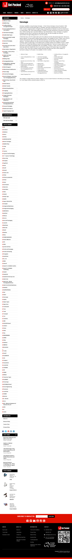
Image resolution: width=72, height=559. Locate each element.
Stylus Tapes (6, 301)
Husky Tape (6, 196)
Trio (4, 316)
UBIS (4, 321)
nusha (4, 411)
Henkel (5, 194)
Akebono (5, 132)
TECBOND (5, 367)
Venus (4, 328)
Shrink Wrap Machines (8, 88)
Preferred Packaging (8, 249)
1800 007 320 (48, 532)
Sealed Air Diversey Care (9, 276)
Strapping (5, 90)
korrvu (4, 218)
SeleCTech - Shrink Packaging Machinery (8, 282)
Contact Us (35, 13)
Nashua (5, 232)
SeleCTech (5, 279)
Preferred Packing (7, 251)
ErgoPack (5, 163)
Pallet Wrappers (7, 67)
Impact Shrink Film (7, 201)
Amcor (4, 134)
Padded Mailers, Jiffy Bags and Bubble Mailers (9, 64)
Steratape (5, 297)
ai (3, 409)
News (22, 13)
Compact (5, 360)
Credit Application (34, 539)
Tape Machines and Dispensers (7, 99)
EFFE (4, 407)
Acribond (5, 129)
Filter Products (7, 115)
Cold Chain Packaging (8, 32)
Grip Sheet (5, 189)
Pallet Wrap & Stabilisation (9, 69)
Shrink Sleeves (6, 83)
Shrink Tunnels (6, 86)
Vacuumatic (6, 362)
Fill (4, 370)
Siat (4, 292)
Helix (4, 191)
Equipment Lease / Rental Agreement (35, 545)
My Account (5, 529)
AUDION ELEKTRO (7, 139)
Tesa (4, 309)
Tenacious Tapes (7, 377)
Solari (4, 294)
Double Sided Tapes (7, 35)
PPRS (4, 244)
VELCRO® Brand (7, 323)
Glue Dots (5, 43)
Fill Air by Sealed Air (7, 177)
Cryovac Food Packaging (9, 153)
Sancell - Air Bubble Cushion (9, 266)
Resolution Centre (6, 534)
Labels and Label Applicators (7, 56)
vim (4, 358)
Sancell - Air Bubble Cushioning (7, 269)
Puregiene (5, 254)
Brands (17, 13)
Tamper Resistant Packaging (7, 96)
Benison (5, 396)
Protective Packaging (8, 74)
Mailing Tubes (6, 58)
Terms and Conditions (34, 529)
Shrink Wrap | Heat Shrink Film (9, 80)
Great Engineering (7, 386)
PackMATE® (6, 355)
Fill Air (4, 175)
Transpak (5, 313)
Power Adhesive (7, 239)
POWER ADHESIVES (7, 237)
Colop (4, 146)
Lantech (5, 222)
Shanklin (5, 287)
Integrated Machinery (8, 206)
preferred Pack (6, 246)
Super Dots (5, 304)
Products (10, 13)
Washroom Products (8, 108)
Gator (4, 182)
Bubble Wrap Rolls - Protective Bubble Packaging (12, 486)
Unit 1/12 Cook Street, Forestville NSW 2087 (50, 538)
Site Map (32, 542)
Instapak (5, 203)
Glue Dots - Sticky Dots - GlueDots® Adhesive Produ (13, 505)
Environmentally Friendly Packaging (9, 38)
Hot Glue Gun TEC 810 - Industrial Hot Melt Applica (12, 496)
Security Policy (33, 537)
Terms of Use (6, 424)
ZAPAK (4, 337)
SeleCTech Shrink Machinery (9, 285)
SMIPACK (5, 344)
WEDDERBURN (6, 335)
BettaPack (5, 347)
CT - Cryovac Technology (9, 156)
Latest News (18, 532)
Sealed (4, 272)
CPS (4, 148)
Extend (5, 170)
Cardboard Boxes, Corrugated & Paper (8, 26)
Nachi (4, 230)
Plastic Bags (6, 71)
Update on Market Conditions (7, 443)
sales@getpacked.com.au (51, 534)
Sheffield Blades (7, 290)
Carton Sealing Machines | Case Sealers (9, 29)
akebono (5, 342)
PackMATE (5, 379)
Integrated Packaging (8, 208)
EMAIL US (57, 3)
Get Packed (6, 184)
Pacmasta (5, 389)
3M (4, 127)
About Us (28, 13)
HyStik (4, 199)
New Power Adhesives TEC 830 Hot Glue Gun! (9, 438)
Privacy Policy (6, 427)
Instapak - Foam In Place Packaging (9, 52)
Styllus (4, 299)
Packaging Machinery (8, 61)
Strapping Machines (7, 93)
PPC (4, 242)
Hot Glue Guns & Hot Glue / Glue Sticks (9, 46)
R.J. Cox (5, 258)
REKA (4, 261)
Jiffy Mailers (6, 210)
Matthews (5, 225)
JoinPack (5, 213)
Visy (4, 333)
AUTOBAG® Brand (7, 384)
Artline (5, 136)
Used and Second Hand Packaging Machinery (8, 103)
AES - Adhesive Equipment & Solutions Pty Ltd (9, 404)
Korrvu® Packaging (7, 220)
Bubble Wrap (6, 23)
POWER (5, 393)
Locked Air (5, 365)
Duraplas (5, 160)
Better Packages (7, 141)
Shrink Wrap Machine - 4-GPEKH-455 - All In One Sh (13, 476)
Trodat (5, 350)
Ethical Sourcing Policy (20, 537)
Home (4, 13)
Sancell (5, 263)
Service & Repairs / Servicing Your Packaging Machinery (9, 77)
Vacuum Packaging (7, 106)
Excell (4, 167)
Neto (4, 234)
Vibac (4, 330)
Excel (4, 165)
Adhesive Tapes (7, 20)
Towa (4, 311)
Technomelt (6, 306)
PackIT (4, 353)
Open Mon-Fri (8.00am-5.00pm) (21, 540)
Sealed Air (5, 274)
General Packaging (7, 41)
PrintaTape (6, 382)
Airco (4, 401)
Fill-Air (4, 179)
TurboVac (5, 318)
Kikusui (5, 215)
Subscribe (51, 516)
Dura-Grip (5, 158)
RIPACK (5, 374)
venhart (5, 325)
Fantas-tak (5, 172)
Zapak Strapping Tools (8, 111)
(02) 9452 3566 (48, 529)
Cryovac (5, 151)
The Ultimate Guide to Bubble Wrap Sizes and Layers (8, 457)
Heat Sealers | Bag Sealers (9, 49)
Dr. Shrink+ (5, 398)
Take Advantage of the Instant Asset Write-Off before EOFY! (9, 450)
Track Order (5, 532)
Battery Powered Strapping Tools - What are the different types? (9, 464)
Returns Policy (6, 421)
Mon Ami (5, 227)
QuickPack (5, 256)
